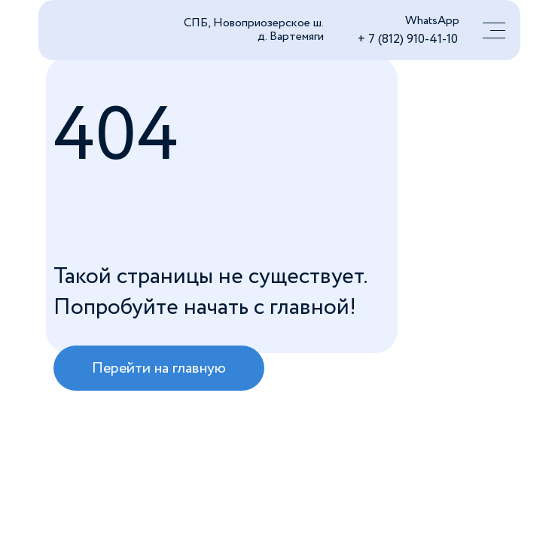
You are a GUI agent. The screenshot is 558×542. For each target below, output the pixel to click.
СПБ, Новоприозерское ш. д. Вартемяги (254, 29)
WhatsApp (432, 20)
